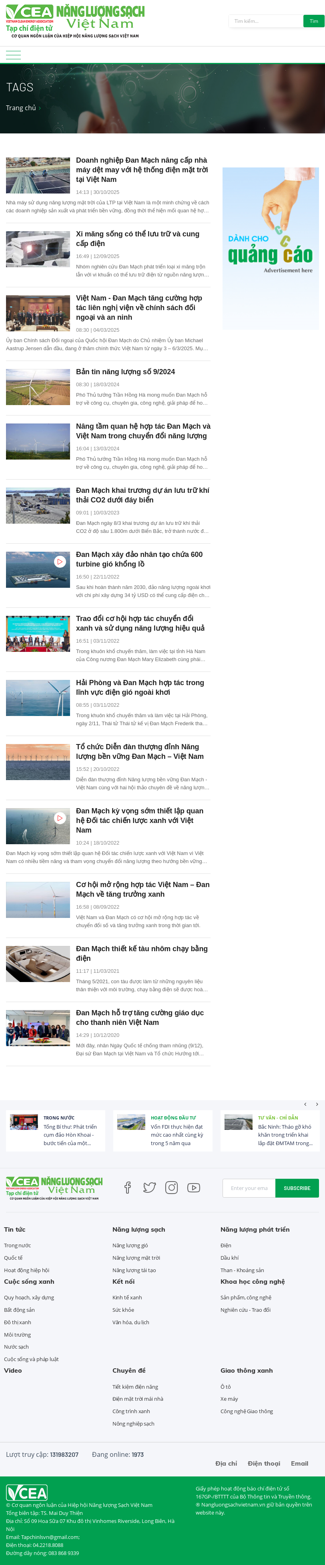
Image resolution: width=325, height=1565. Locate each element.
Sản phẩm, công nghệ (246, 1297)
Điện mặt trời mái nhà (137, 1398)
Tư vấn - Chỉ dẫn (278, 1118)
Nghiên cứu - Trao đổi (246, 1309)
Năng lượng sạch (138, 1229)
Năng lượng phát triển (255, 1229)
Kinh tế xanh (127, 1297)
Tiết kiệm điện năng (135, 1386)
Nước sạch (16, 1346)
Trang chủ (21, 107)
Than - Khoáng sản (242, 1270)
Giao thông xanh (247, 1370)
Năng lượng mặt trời (136, 1257)
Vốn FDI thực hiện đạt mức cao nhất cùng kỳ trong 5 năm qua (177, 1135)
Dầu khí (229, 1257)
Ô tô (226, 1386)
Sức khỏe (123, 1309)
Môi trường (17, 1334)
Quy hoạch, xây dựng (29, 1297)
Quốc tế (13, 1257)
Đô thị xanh (17, 1322)
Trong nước (59, 1118)
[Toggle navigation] (13, 57)
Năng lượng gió (130, 1245)
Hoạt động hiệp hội (26, 1270)
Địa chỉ (226, 1463)
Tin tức (14, 1229)
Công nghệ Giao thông (247, 1411)
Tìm (314, 21)
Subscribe (297, 1188)
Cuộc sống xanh (29, 1281)
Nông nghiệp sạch (133, 1423)
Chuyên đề (129, 1370)
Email (299, 1463)
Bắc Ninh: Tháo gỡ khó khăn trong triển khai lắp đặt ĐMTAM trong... (285, 1135)
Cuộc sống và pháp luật (31, 1359)
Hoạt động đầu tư (173, 1118)
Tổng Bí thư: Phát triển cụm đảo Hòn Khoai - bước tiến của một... (70, 1135)
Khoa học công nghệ (253, 1281)
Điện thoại (264, 1463)
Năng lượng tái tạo (134, 1270)
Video (13, 1370)
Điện (226, 1245)
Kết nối (123, 1281)
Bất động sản (19, 1309)
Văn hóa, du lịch (130, 1322)
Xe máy (229, 1398)
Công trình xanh (131, 1411)
